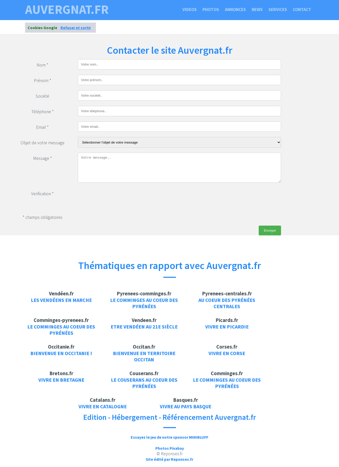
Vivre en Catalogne (103, 406)
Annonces (235, 9)
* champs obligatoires (42, 217)
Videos (189, 9)
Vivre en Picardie (227, 326)
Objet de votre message (42, 143)
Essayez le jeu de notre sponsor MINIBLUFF (169, 437)
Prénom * (42, 80)
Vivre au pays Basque (185, 406)
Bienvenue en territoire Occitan (144, 356)
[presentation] (116, 198)
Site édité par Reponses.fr (169, 459)
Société (42, 96)
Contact (302, 9)
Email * (42, 127)
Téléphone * (42, 111)
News (257, 9)
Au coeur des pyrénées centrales (226, 303)
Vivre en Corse (227, 353)
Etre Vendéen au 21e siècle (144, 326)
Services (277, 9)
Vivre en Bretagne (61, 380)
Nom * (42, 65)
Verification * (42, 193)
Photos (210, 9)
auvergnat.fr (67, 9)
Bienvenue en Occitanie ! (61, 353)
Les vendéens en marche (61, 300)
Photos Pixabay (169, 448)
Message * (42, 158)
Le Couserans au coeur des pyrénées (144, 383)
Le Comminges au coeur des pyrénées (144, 303)
